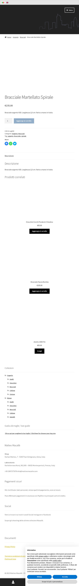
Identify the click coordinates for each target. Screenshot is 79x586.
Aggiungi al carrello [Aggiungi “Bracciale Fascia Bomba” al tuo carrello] (39, 291)
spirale (23, 136)
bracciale (17, 136)
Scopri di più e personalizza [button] (52, 582)
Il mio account (13, 582)
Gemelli (12, 417)
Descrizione (9, 156)
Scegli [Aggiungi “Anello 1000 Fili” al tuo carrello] (39, 351)
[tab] (39, 156)
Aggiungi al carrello (24, 121)
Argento (15, 37)
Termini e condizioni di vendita (16, 556)
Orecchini (13, 383)
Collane (12, 391)
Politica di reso (10, 559)
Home (9, 37)
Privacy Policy (10, 546)
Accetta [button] (65, 577)
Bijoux (9, 398)
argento (10, 136)
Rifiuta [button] (39, 577)
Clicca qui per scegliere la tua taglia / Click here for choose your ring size (30, 433)
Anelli (12, 379)
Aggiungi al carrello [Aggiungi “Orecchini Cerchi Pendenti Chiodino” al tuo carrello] (39, 231)
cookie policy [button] (57, 560)
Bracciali (23, 37)
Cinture (12, 394)
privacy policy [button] (43, 556)
